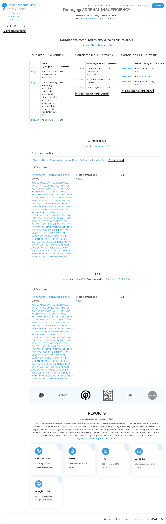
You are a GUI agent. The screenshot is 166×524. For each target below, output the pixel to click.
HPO (133, 5)
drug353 (34, 74)
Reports (158, 6)
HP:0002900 (127, 79)
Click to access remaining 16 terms (92, 96)
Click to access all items (14, 31)
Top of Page (143, 5)
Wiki (51, 80)
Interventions (128, 519)
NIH (98, 77)
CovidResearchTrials (94, 5)
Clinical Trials (123, 5)
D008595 (80, 90)
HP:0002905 (127, 71)
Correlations (110, 5)
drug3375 (35, 85)
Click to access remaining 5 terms (137, 93)
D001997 (80, 82)
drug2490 (35, 122)
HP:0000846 (127, 84)
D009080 (80, 71)
